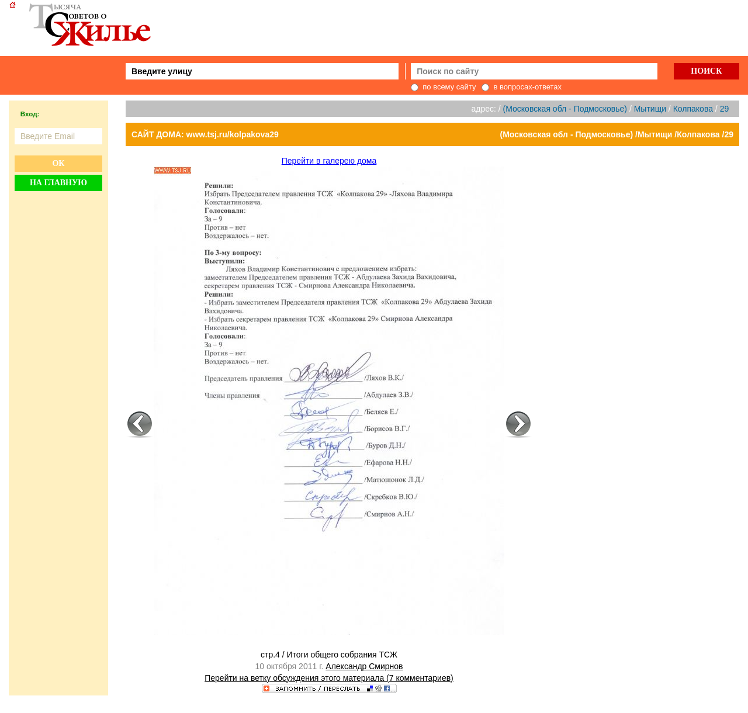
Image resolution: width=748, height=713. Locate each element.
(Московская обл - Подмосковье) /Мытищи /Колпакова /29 (617, 134)
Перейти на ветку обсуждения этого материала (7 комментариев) (329, 678)
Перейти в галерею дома (329, 160)
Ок (58, 163)
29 (724, 108)
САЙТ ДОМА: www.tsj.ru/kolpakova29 (205, 134)
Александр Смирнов (364, 666)
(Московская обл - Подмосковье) (565, 108)
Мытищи (650, 108)
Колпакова (693, 108)
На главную (58, 182)
